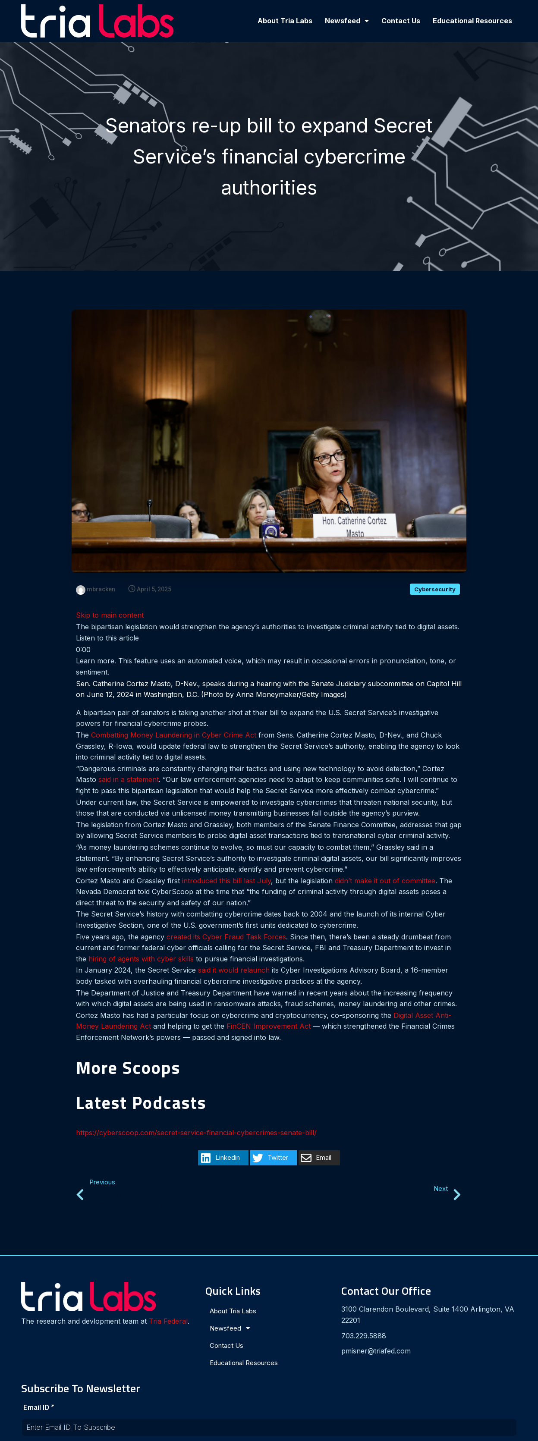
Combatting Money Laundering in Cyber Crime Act (173, 735)
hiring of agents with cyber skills (141, 959)
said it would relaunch (234, 970)
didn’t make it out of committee (385, 881)
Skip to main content (110, 615)
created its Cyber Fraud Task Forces (226, 937)
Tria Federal (48, 1324)
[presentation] (414, 1360)
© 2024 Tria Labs (269, 1430)
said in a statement (128, 779)
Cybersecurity (435, 589)
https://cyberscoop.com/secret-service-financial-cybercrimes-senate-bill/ (196, 1133)
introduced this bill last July (226, 881)
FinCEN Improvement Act (269, 1026)
